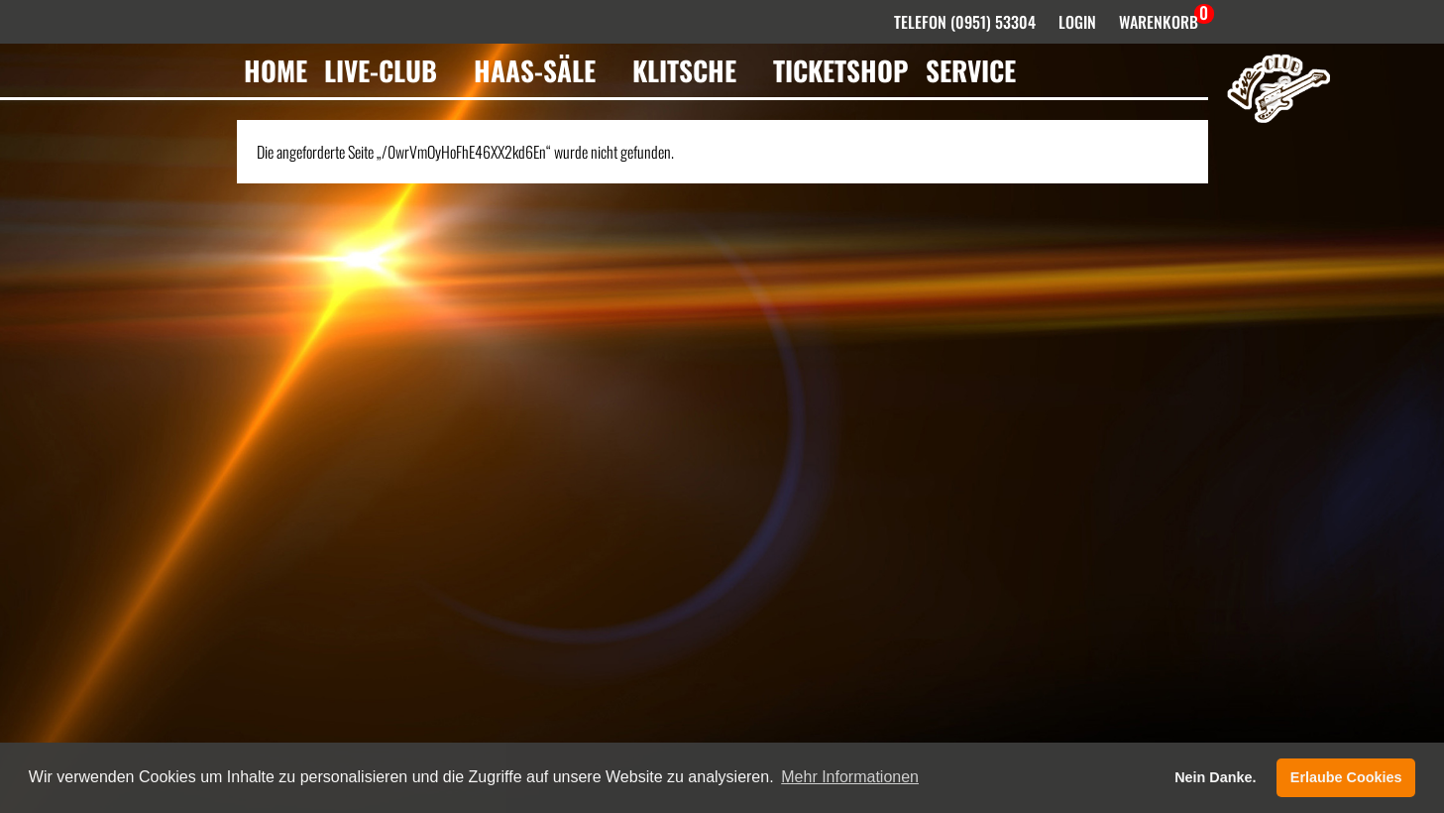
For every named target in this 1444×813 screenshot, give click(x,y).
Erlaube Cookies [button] (1346, 777)
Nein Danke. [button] (1215, 777)
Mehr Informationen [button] (850, 776)
